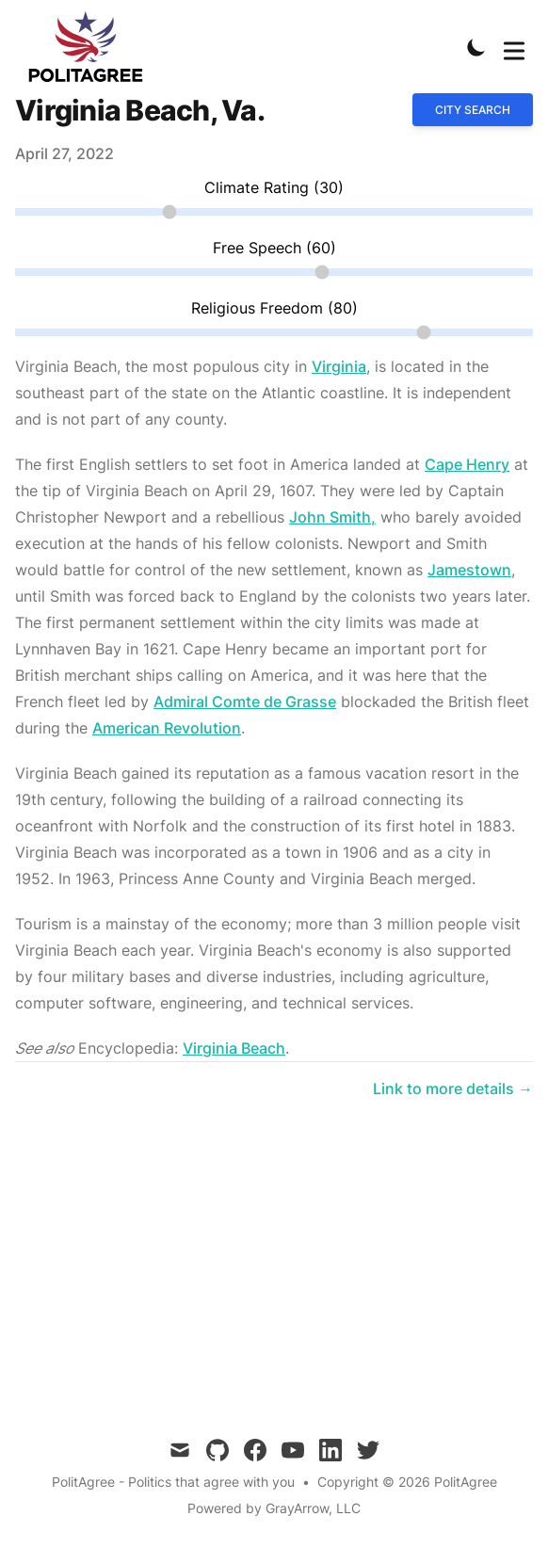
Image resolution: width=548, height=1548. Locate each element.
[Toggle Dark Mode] (476, 47)
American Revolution (166, 727)
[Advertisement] (274, 1247)
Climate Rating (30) (274, 187)
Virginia (339, 366)
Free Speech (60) (274, 247)
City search (472, 110)
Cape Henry (467, 464)
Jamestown (469, 569)
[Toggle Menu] (514, 47)
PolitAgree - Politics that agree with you (173, 1482)
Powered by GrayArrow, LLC (274, 1508)
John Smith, (332, 517)
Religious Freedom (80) (274, 307)
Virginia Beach (234, 1048)
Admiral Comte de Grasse (244, 701)
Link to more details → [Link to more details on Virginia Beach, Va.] (453, 1088)
